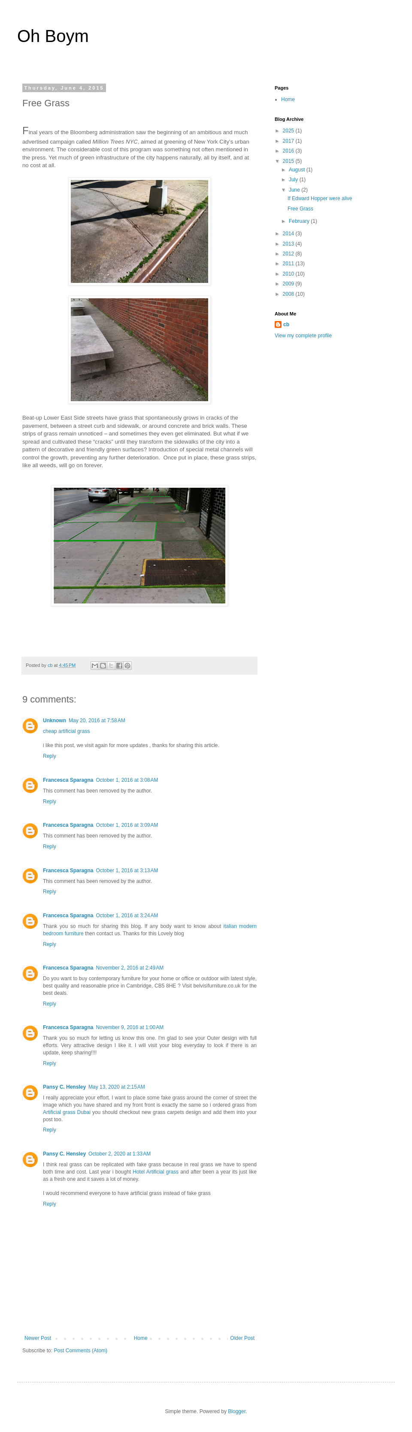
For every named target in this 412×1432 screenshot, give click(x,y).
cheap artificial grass (66, 731)
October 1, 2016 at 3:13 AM (127, 871)
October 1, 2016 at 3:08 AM (127, 780)
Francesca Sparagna (68, 780)
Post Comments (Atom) (80, 1351)
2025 (289, 131)
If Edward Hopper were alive (320, 198)
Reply (49, 756)
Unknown (54, 721)
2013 (289, 244)
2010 (289, 274)
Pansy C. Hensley (64, 1087)
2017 (289, 141)
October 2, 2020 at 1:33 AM (119, 1154)
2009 (289, 284)
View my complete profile (303, 336)
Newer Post (37, 1338)
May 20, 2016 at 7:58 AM (97, 721)
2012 (289, 254)
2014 (289, 234)
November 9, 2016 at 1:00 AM (130, 1027)
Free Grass (300, 209)
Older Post (242, 1338)
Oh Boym (53, 36)
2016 (289, 151)
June (295, 190)
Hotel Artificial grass (156, 1172)
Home (141, 1338)
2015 (289, 161)
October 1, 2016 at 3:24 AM (127, 916)
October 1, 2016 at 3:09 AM (127, 825)
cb (286, 324)
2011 (289, 264)
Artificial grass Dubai (67, 1112)
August (297, 170)
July (294, 180)
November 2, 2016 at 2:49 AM (130, 968)
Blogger (236, 1411)
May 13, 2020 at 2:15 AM (116, 1087)
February (300, 221)
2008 (289, 294)
